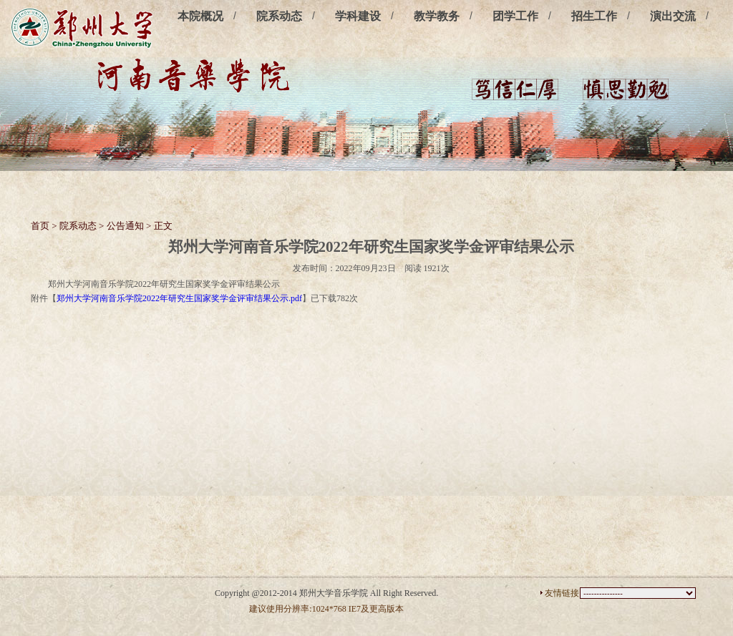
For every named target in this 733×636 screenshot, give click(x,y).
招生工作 (594, 16)
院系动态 (279, 16)
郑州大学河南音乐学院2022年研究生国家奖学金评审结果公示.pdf (179, 298)
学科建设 (358, 16)
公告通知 (125, 225)
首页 (40, 225)
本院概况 (200, 16)
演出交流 (673, 16)
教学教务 (437, 16)
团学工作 (515, 16)
